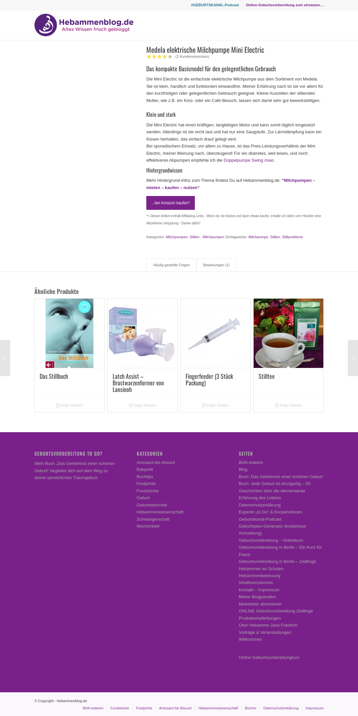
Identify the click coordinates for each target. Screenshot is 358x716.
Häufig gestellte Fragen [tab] (171, 265)
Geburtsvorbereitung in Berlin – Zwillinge (277, 561)
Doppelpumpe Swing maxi (248, 160)
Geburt (143, 497)
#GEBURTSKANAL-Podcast (215, 5)
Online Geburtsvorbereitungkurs (269, 657)
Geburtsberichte (152, 505)
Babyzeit (145, 469)
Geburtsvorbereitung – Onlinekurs (271, 540)
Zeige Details (69, 405)
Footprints (146, 483)
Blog (243, 469)
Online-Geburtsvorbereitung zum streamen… (284, 5)
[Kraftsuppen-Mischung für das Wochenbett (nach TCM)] (5, 358)
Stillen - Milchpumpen (207, 237)
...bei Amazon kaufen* (170, 203)
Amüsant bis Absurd (156, 462)
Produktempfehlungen (260, 618)
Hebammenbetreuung (259, 575)
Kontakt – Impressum (259, 589)
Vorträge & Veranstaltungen (265, 632)
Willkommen (250, 639)
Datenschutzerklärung (259, 505)
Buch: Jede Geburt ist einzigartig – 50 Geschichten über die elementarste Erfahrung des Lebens (274, 490)
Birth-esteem (251, 462)
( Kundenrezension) (192, 56)
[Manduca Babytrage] (353, 358)
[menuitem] (215, 5)
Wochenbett (148, 526)
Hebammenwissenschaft (160, 511)
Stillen (275, 237)
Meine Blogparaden (257, 596)
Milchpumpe (258, 237)
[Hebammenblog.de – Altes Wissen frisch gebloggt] (83, 25)
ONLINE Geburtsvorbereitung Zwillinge (276, 610)
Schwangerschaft (153, 519)
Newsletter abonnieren (260, 604)
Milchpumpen (176, 237)
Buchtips (145, 476)
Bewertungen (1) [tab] (216, 265)
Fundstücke (148, 490)
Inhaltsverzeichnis (256, 582)
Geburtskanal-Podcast (260, 519)
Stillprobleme (292, 237)
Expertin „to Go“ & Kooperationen (270, 511)
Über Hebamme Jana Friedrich (268, 625)
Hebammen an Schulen (261, 568)
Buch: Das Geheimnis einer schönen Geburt (281, 476)
